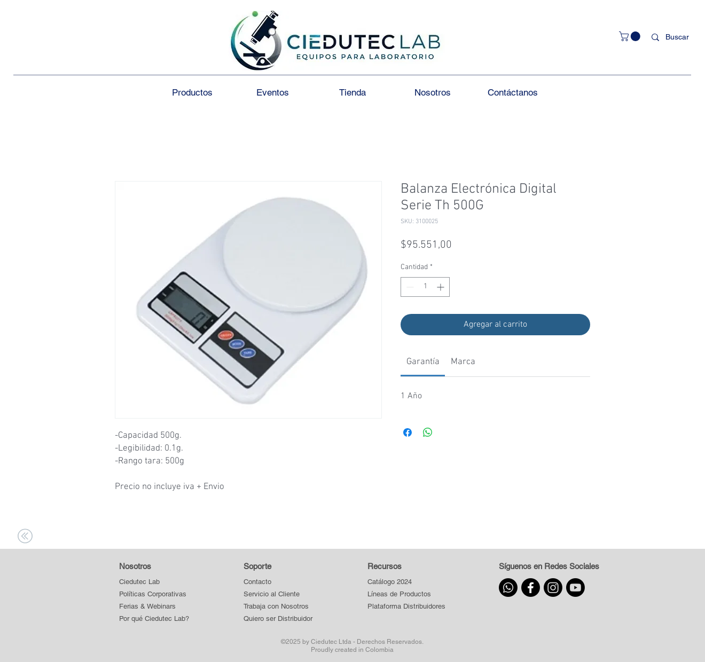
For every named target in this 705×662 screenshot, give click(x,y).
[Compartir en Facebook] (407, 432)
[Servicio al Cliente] (278, 594)
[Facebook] (530, 587)
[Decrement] (409, 287)
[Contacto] (278, 582)
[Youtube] (575, 587)
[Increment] (441, 287)
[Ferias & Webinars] (147, 607)
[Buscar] (679, 37)
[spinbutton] (425, 287)
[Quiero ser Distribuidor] (278, 619)
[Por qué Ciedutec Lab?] (154, 619)
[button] (631, 36)
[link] (423, 362)
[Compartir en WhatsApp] (427, 432)
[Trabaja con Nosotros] (278, 607)
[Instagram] (553, 587)
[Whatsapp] (508, 587)
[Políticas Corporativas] (152, 594)
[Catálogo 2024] (406, 582)
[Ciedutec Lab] (139, 582)
